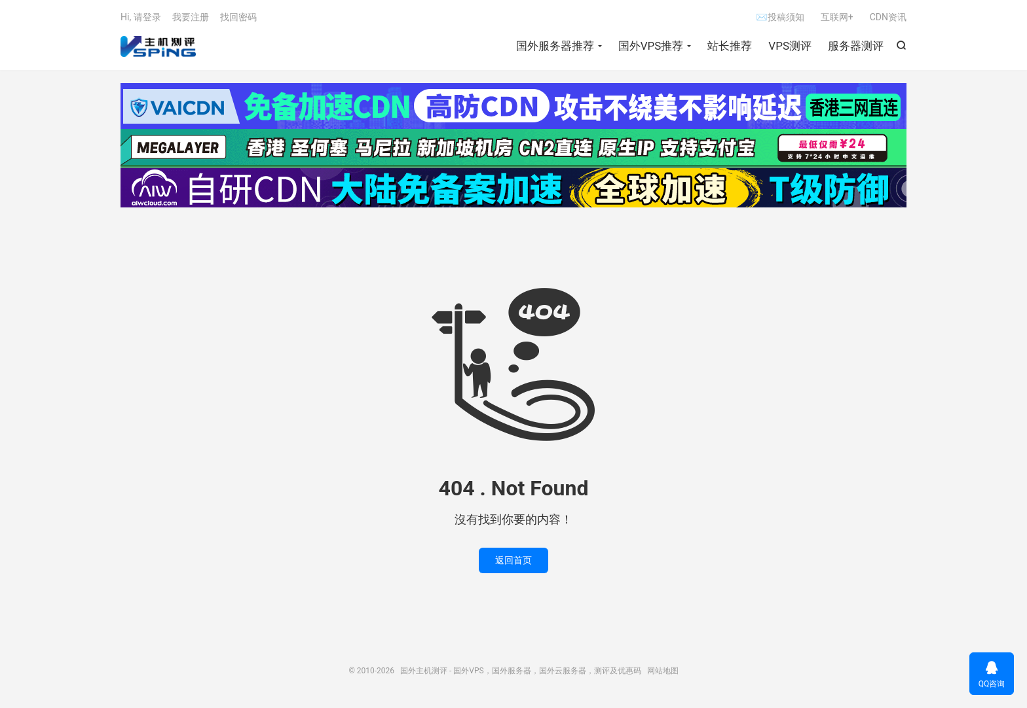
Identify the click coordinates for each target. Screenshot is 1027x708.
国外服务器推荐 (555, 45)
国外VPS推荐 (651, 45)
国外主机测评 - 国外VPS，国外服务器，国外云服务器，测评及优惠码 (158, 46)
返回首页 (513, 560)
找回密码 (238, 17)
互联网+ (837, 17)
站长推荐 (729, 45)
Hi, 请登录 (141, 17)
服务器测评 (856, 45)
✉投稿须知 (780, 17)
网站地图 (663, 670)
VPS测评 (790, 45)
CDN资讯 (888, 17)
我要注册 (190, 17)
